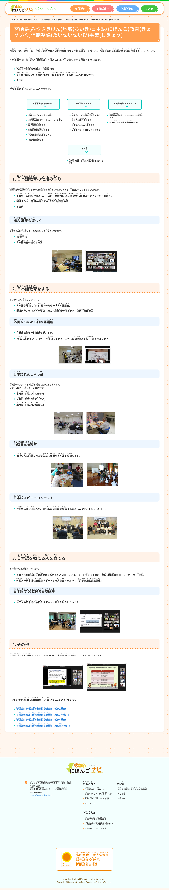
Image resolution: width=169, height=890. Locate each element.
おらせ (121, 800)
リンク (122, 795)
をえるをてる (125, 103)
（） (43, 727)
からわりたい (95, 790)
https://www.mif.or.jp (40, 796)
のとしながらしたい (99, 800)
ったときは (90, 805)
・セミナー (100, 825)
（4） (43, 710)
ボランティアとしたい (98, 795)
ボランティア (95, 830)
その (84, 149)
